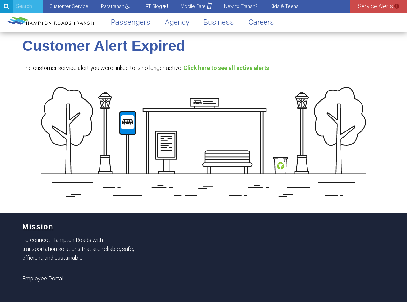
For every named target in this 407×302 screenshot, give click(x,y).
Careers (261, 22)
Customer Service (68, 6)
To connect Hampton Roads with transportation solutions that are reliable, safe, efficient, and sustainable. (78, 249)
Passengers (130, 22)
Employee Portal (42, 278)
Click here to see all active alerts (226, 67)
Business (219, 22)
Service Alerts (378, 6)
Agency (177, 22)
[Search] (21, 6)
